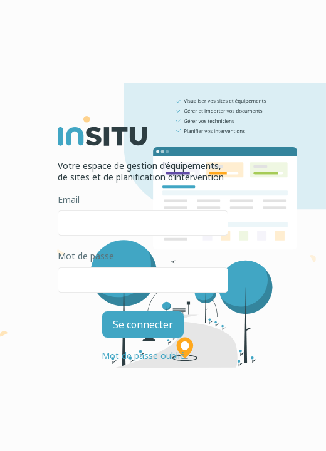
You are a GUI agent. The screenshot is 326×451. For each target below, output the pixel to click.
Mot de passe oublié (143, 355)
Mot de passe (86, 256)
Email (69, 199)
